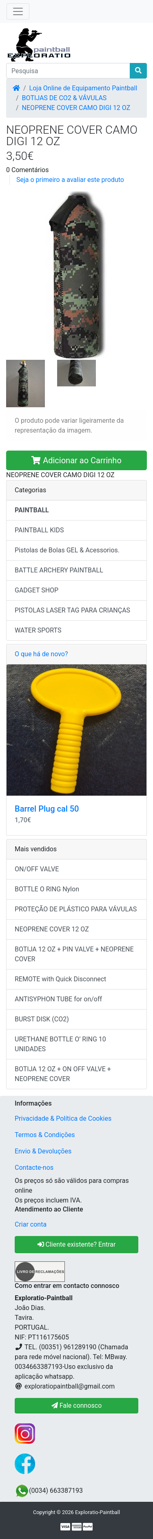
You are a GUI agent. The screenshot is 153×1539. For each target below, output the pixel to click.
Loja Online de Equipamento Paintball (83, 88)
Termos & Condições (45, 1135)
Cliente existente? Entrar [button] (77, 1244)
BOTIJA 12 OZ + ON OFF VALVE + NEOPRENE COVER (63, 1074)
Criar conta (31, 1224)
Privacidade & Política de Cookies (63, 1118)
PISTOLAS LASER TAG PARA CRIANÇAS (72, 610)
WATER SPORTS (38, 630)
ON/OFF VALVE (37, 869)
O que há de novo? (41, 654)
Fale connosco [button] (76, 1405)
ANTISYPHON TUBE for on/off (58, 999)
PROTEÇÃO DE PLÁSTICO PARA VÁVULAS (76, 909)
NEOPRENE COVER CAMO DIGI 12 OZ (76, 108)
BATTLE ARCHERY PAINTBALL (59, 570)
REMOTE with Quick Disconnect (60, 979)
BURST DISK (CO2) (42, 1019)
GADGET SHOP (36, 590)
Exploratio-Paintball (97, 1512)
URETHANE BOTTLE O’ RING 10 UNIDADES (60, 1044)
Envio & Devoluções (43, 1151)
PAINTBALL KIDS (39, 530)
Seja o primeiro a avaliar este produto (70, 180)
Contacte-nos (34, 1167)
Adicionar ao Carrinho (76, 460)
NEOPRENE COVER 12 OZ (52, 929)
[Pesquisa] (68, 71)
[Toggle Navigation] (18, 11)
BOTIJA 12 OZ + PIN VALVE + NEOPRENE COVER (74, 954)
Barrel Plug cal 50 (47, 809)
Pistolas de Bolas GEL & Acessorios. (67, 550)
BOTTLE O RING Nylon (47, 889)
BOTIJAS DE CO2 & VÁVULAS (64, 98)
